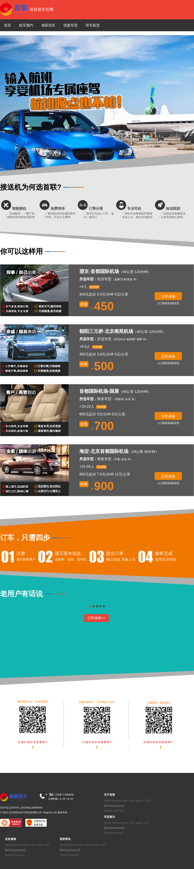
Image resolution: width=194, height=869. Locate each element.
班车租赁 (93, 25)
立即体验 (168, 296)
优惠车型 (70, 25)
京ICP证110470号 (9, 807)
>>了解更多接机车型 (168, 363)
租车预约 (26, 25)
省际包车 (48, 25)
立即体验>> (96, 618)
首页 (7, 25)
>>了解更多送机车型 (168, 303)
